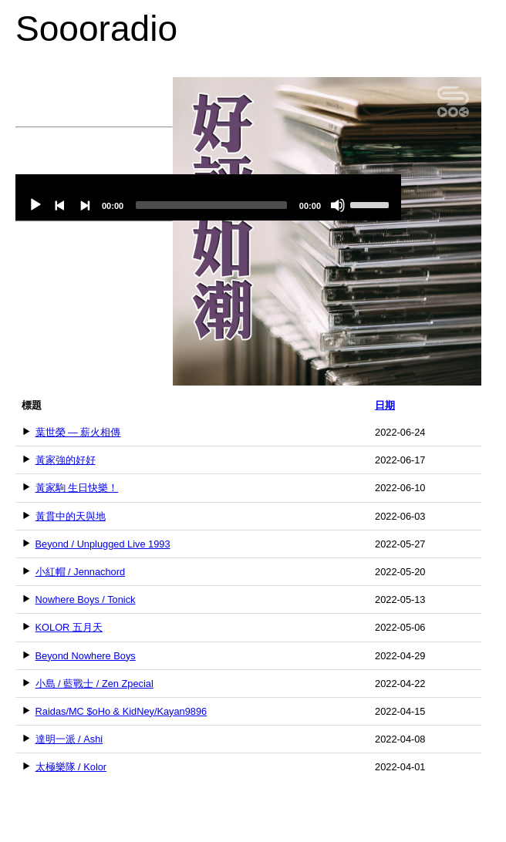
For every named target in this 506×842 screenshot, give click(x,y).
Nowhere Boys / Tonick (85, 599)
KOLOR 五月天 (69, 627)
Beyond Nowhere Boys (85, 656)
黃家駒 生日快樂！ (77, 487)
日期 (385, 405)
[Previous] (60, 205)
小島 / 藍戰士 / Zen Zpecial (94, 683)
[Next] (85, 205)
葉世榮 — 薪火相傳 (78, 432)
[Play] (35, 205)
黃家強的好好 (65, 460)
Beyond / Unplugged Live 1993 (102, 544)
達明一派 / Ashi (69, 739)
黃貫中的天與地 (70, 516)
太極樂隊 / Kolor (71, 767)
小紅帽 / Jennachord (80, 572)
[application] (208, 197)
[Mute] (338, 205)
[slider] (211, 205)
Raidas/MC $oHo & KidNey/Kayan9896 (121, 711)
